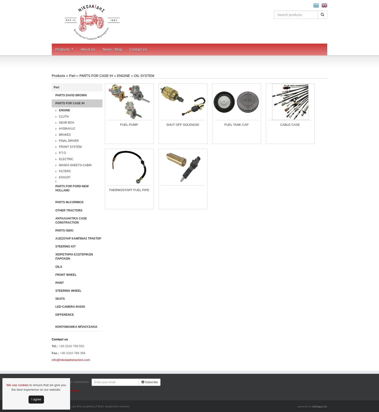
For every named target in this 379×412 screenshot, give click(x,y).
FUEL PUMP (129, 125)
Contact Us (138, 49)
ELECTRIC (66, 159)
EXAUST (65, 177)
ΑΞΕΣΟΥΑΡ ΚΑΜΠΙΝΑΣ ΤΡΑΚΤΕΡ (78, 238)
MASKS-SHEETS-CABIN (75, 165)
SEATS (60, 298)
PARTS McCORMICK (69, 202)
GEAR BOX (66, 122)
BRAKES (65, 134)
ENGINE (123, 76)
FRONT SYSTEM (70, 147)
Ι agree (36, 399)
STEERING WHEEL (68, 290)
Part (72, 76)
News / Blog (112, 49)
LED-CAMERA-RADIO (70, 306)
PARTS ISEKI (64, 230)
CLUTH (64, 116)
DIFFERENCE (64, 314)
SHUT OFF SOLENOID (182, 125)
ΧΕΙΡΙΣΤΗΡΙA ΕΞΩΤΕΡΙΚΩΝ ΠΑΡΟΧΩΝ (74, 256)
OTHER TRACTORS (68, 210)
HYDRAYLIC (67, 128)
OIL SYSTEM (144, 76)
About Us (87, 49)
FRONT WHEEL (66, 275)
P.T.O (62, 153)
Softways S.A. (319, 406)
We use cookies (18, 385)
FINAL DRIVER (69, 140)
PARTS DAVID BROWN (71, 95)
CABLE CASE (290, 125)
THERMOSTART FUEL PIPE (129, 190)
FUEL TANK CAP (236, 125)
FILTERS (65, 171)
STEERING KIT (65, 246)
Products (62, 49)
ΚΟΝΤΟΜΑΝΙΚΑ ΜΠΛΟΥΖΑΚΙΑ (76, 327)
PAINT (59, 283)
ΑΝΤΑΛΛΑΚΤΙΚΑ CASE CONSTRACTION (71, 220)
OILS (58, 267)
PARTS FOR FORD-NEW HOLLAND (72, 188)
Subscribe (149, 382)
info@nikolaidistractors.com (71, 360)
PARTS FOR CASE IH (96, 76)
